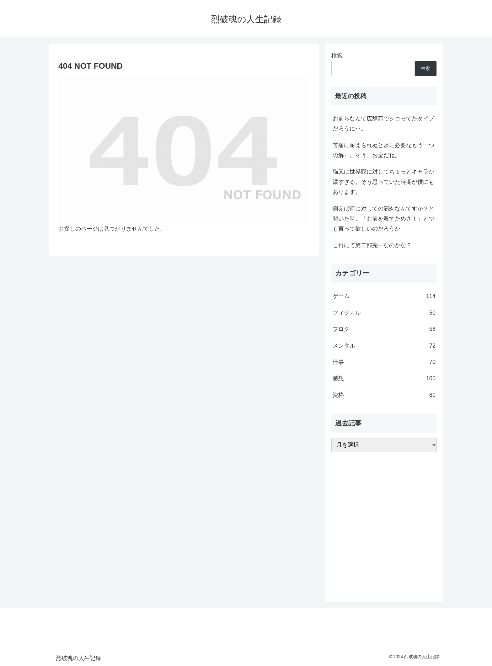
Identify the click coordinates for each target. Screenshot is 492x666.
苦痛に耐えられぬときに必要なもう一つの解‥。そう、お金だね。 (383, 150)
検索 (337, 55)
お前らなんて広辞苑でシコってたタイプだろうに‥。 (383, 123)
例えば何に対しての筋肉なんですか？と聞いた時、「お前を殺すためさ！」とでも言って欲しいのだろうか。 (383, 218)
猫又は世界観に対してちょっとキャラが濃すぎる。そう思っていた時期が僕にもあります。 (383, 181)
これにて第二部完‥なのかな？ (372, 245)
